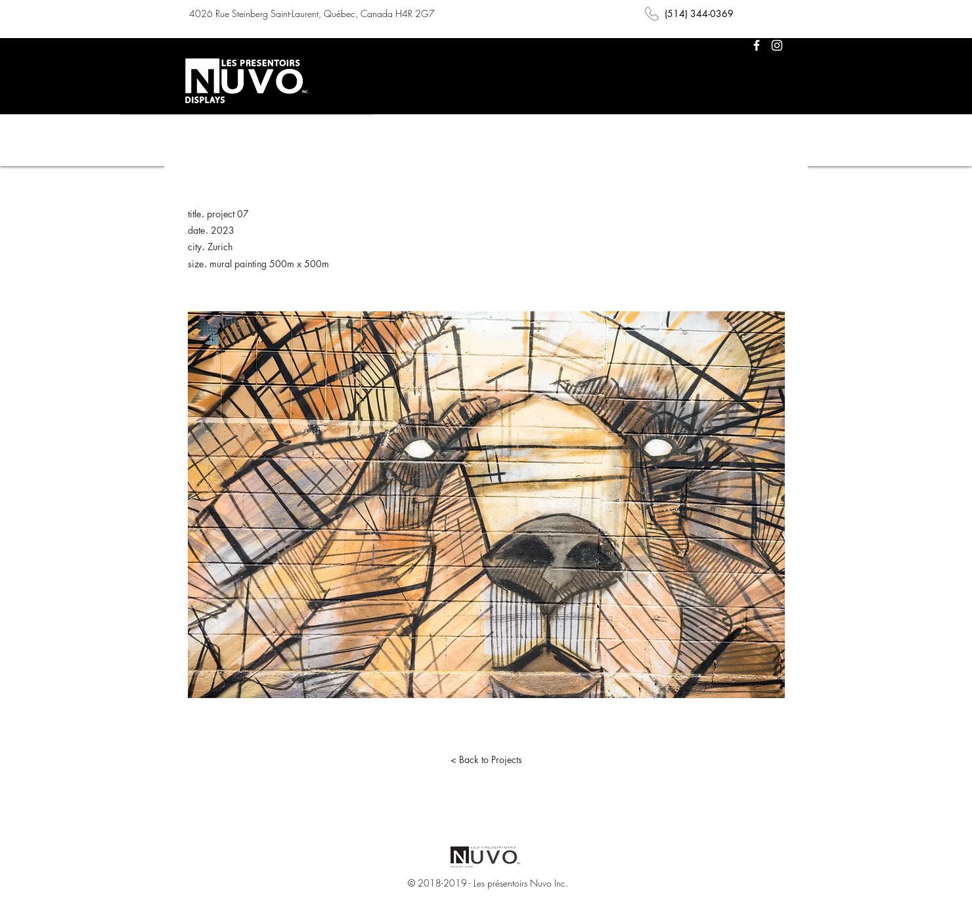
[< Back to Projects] (486, 760)
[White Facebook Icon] (756, 45)
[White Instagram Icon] (777, 45)
